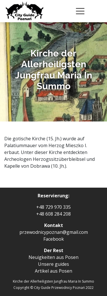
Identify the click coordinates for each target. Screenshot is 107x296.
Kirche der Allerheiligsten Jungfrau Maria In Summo (53, 281)
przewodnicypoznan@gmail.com (53, 232)
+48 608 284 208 (53, 214)
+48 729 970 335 (53, 207)
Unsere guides (53, 264)
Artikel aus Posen (53, 271)
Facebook (53, 239)
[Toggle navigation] (80, 11)
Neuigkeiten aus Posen (53, 257)
